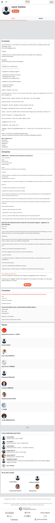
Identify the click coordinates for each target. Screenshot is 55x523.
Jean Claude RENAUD (8, 356)
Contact (13, 503)
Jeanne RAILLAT (11, 455)
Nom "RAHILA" (11, 465)
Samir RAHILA (10, 437)
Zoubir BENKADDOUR (8, 420)
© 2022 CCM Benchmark (38, 505)
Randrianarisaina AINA (9, 399)
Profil (13, 18)
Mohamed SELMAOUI (8, 377)
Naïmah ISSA (32, 491)
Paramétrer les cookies (47, 503)
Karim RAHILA (10, 446)
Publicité (18, 503)
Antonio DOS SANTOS (15, 491)
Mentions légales (14, 505)
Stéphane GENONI (34, 482)
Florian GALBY (6, 345)
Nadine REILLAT (11, 450)
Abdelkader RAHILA (12, 459)
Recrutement (23, 503)
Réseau (41, 18)
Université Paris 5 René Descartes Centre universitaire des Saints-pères (24, 294)
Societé (28, 503)
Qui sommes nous (7, 503)
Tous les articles (22, 505)
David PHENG (13, 482)
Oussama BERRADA (7, 388)
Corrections (29, 505)
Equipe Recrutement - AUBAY (11, 334)
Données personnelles (36, 503)
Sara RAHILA (10, 441)
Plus (27, 427)
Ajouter (16, 11)
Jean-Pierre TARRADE (8, 366)
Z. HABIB (4, 409)
